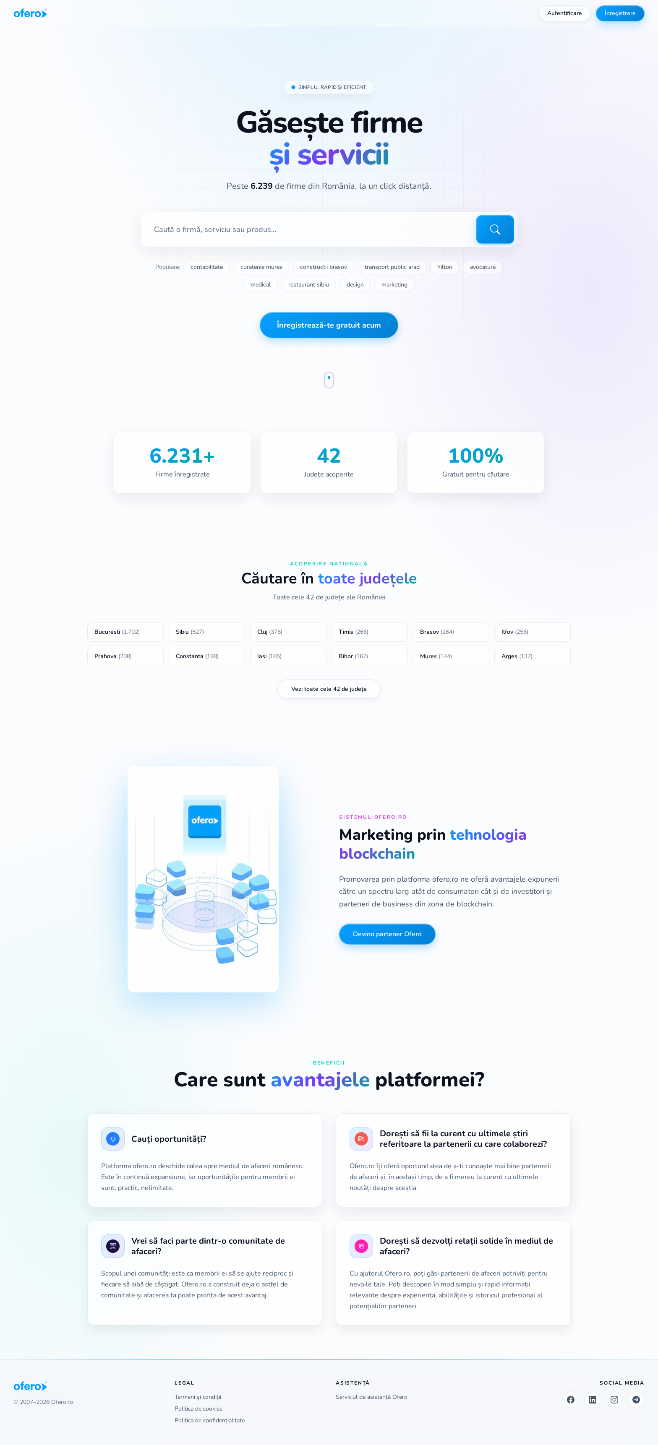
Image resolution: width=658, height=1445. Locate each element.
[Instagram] (614, 1399)
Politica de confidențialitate (210, 1420)
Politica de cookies (198, 1409)
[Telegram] (636, 1399)
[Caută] (495, 230)
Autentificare (564, 13)
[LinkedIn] (592, 1399)
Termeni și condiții (198, 1397)
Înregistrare (620, 13)
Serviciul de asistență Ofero (371, 1397)
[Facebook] (570, 1399)
